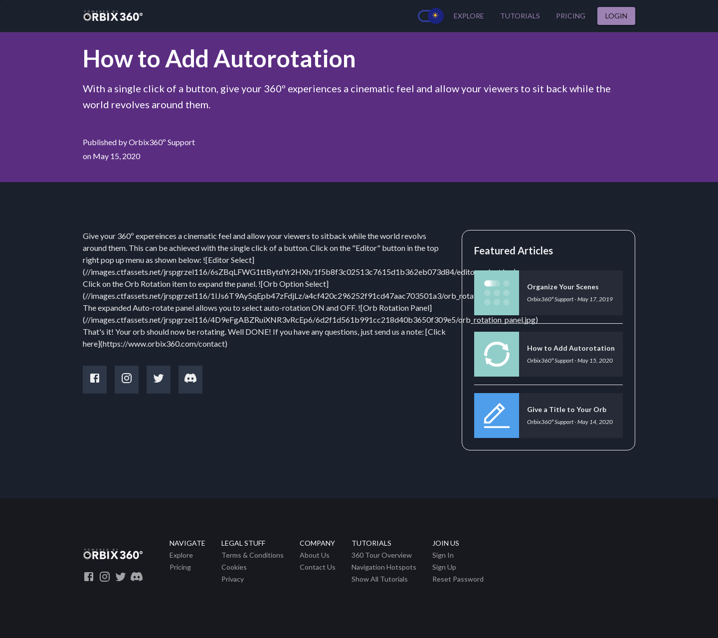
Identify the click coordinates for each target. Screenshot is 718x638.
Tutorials (520, 16)
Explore (469, 16)
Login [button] (616, 16)
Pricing (570, 16)
